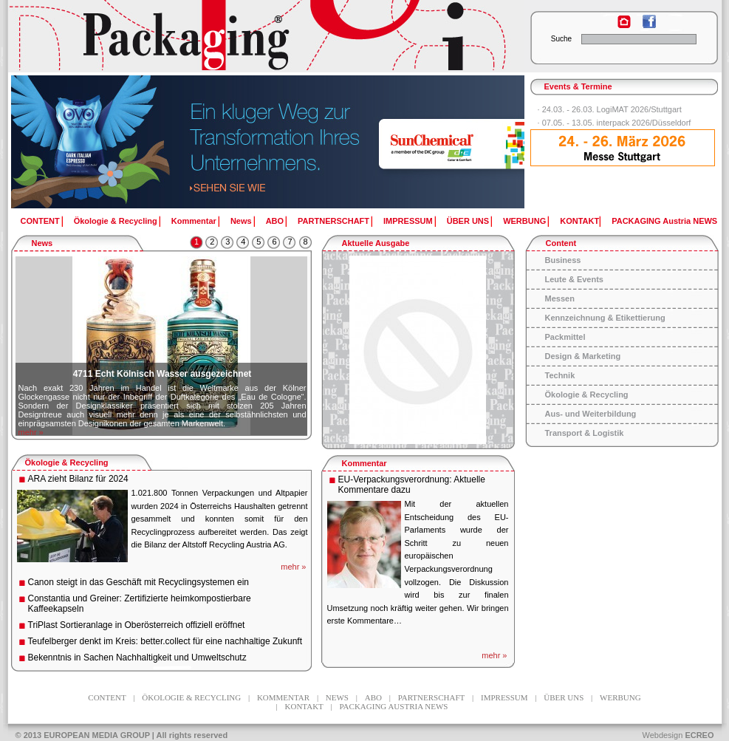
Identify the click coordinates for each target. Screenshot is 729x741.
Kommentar (193, 220)
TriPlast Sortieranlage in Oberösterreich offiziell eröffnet (136, 625)
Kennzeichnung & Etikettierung (605, 317)
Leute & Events (574, 279)
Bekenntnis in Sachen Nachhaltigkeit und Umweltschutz (137, 657)
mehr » (31, 432)
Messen (560, 298)
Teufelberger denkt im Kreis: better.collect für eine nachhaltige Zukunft (165, 641)
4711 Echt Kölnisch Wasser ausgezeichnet (162, 374)
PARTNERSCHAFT (333, 220)
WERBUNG (524, 220)
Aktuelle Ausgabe (376, 243)
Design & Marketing (583, 356)
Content (561, 243)
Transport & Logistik (584, 432)
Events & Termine (578, 86)
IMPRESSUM (408, 220)
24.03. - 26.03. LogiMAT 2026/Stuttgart (612, 109)
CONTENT (40, 220)
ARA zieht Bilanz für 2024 (78, 479)
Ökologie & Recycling (115, 220)
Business (563, 260)
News (241, 220)
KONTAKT (579, 220)
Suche (561, 39)
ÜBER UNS (468, 220)
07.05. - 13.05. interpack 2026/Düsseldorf (616, 122)
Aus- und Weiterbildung (591, 413)
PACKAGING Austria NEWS (664, 220)
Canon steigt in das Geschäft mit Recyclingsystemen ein (138, 582)
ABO (275, 220)
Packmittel (565, 336)
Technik (560, 375)
